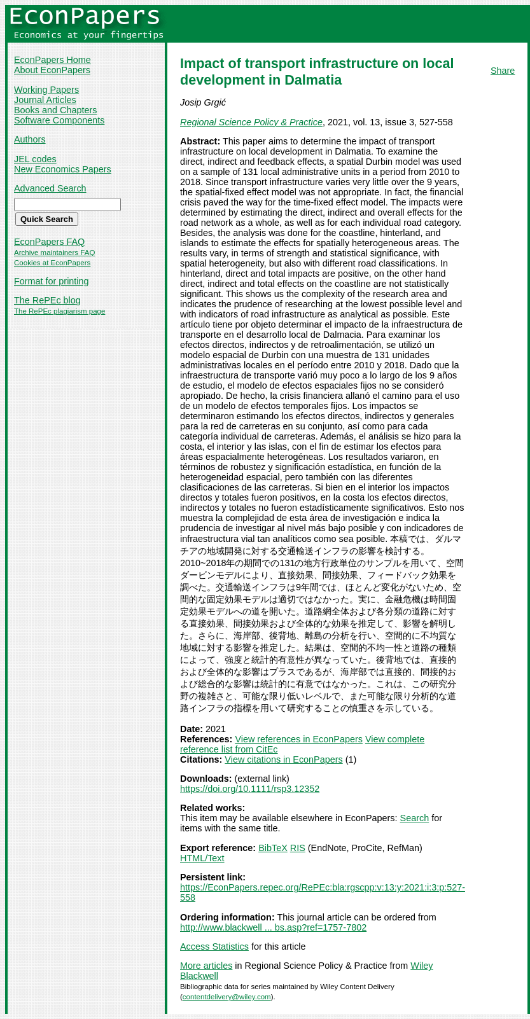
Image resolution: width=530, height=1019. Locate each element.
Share (503, 71)
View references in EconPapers (299, 739)
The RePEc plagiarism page (59, 311)
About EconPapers (52, 70)
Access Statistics (214, 946)
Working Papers (46, 90)
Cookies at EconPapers (52, 263)
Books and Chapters (55, 110)
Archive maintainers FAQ (54, 252)
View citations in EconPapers (283, 759)
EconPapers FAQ (49, 242)
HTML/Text (202, 858)
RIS (297, 848)
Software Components (59, 120)
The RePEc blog (47, 300)
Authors (30, 139)
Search (414, 818)
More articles (206, 965)
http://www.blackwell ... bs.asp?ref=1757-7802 (273, 927)
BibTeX (273, 848)
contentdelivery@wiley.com (227, 997)
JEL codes (35, 159)
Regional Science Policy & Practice (251, 122)
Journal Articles (45, 100)
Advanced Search (50, 188)
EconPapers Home (52, 60)
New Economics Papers (62, 169)
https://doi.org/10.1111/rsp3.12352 (249, 789)
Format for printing (51, 281)
